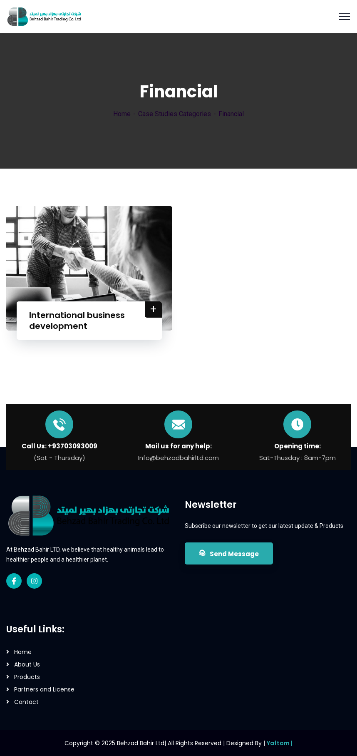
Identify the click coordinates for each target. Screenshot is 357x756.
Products (27, 677)
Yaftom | (280, 743)
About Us (27, 664)
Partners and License (44, 689)
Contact (26, 702)
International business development (77, 320)
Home (122, 114)
